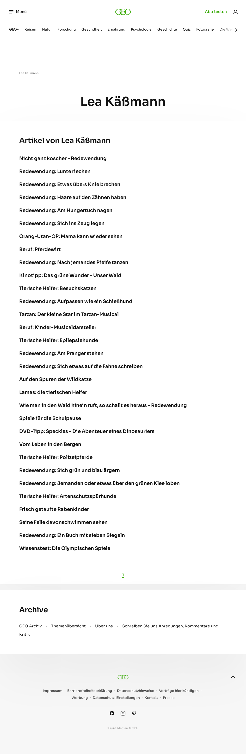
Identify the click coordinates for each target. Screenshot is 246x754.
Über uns (104, 626)
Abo (216, 12)
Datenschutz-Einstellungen (116, 698)
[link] (235, 12)
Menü (18, 11)
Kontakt (151, 698)
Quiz (187, 29)
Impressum (52, 691)
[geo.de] (123, 12)
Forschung (67, 29)
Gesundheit (91, 29)
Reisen (30, 29)
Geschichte (167, 29)
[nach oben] (232, 677)
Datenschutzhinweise (135, 691)
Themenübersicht (68, 626)
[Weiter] (236, 30)
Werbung (80, 698)
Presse (169, 698)
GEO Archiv (30, 626)
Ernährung (116, 29)
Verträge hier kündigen (179, 691)
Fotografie (205, 29)
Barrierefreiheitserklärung (89, 691)
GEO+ (14, 29)
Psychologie (141, 29)
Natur (47, 29)
